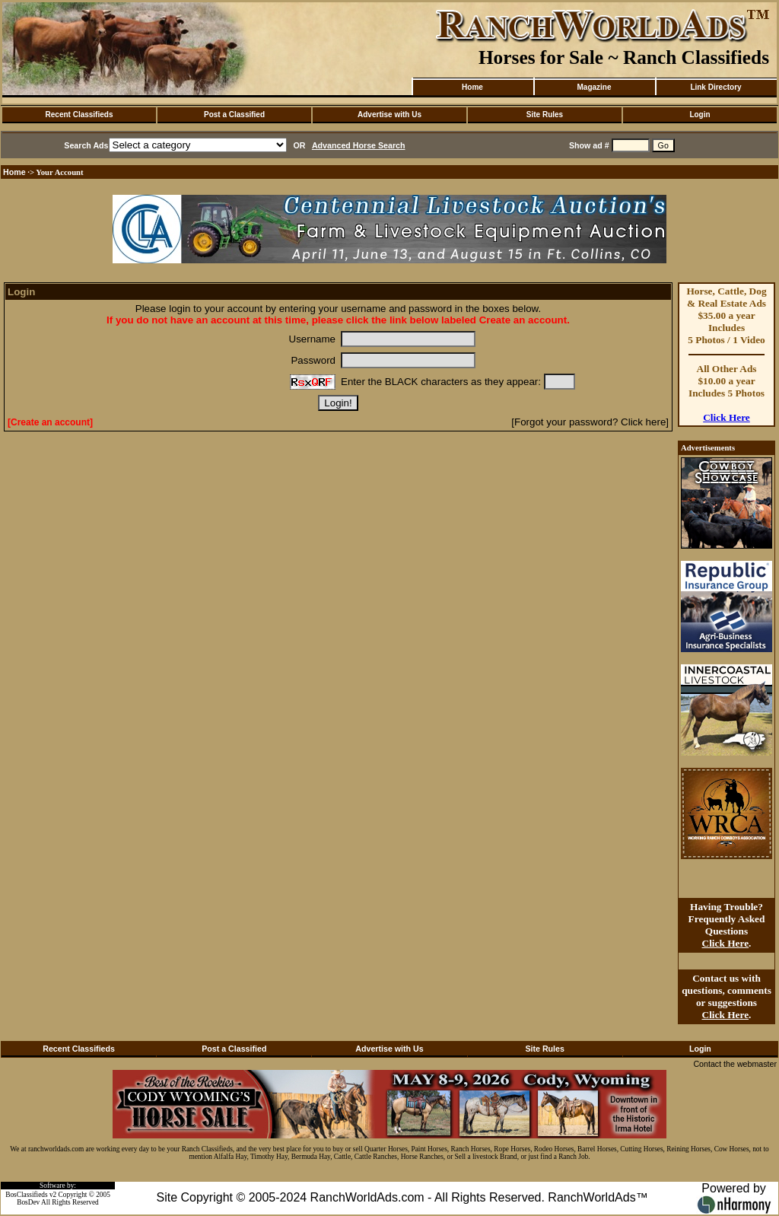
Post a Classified (234, 114)
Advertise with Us (389, 114)
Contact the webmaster (735, 1063)
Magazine (594, 87)
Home (472, 87)
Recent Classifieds (79, 114)
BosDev (28, 1202)
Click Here (726, 417)
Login (699, 114)
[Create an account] (50, 422)
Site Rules (544, 114)
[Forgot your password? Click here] (590, 422)
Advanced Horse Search (358, 145)
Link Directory (715, 87)
